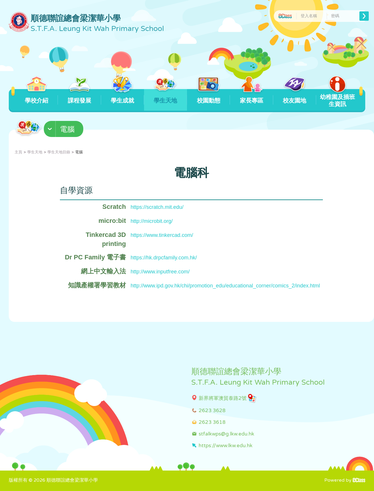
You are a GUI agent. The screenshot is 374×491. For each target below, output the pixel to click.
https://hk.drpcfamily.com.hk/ (164, 258)
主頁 (18, 152)
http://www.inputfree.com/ (160, 272)
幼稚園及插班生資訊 (337, 98)
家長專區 (251, 96)
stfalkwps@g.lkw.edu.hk (226, 434)
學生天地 (165, 96)
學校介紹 (36, 96)
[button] (64, 130)
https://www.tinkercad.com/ (162, 235)
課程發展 (79, 96)
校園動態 (208, 96)
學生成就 (122, 96)
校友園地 (294, 96)
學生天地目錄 (58, 152)
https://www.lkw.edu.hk (225, 446)
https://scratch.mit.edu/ (157, 207)
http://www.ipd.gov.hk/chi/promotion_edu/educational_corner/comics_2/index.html (225, 286)
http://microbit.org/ (152, 221)
